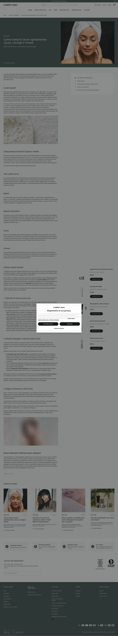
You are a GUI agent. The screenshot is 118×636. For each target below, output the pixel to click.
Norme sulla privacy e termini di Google (48, 320)
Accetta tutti (70, 324)
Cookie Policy (71, 318)
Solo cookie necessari (48, 324)
